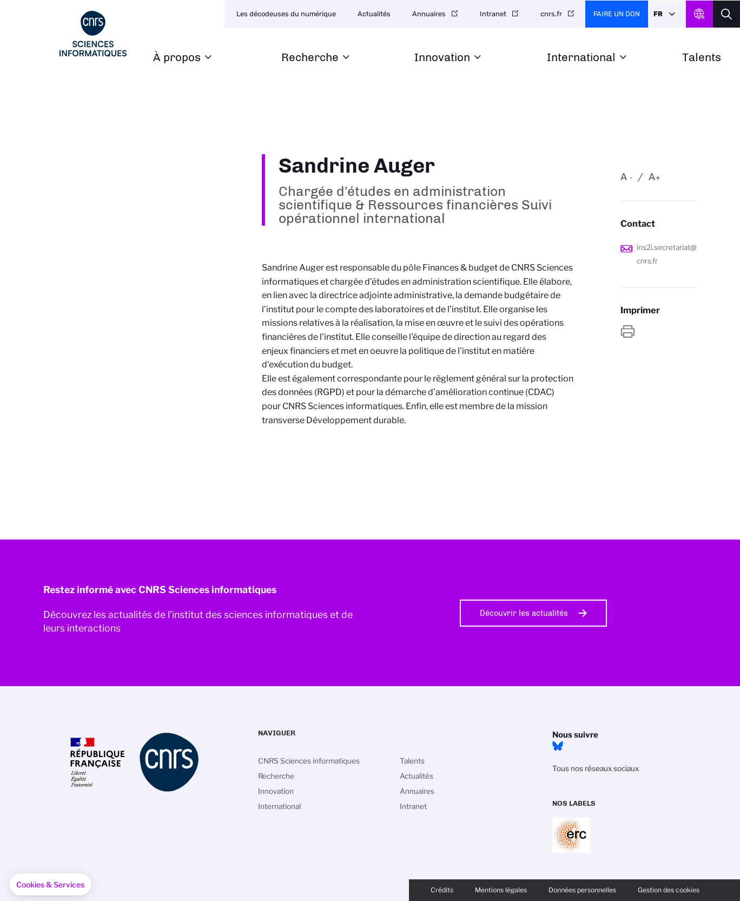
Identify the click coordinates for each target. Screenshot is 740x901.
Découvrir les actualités (524, 613)
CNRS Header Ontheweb (699, 14)
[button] (50, 884)
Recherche (310, 57)
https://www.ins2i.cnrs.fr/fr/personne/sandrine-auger (658, 331)
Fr (658, 14)
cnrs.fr (551, 14)
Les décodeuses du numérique (286, 14)
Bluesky (558, 746)
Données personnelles (582, 890)
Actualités (374, 14)
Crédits (442, 890)
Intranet (493, 14)
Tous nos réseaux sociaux (595, 768)
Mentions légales (501, 890)
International (581, 57)
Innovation (442, 57)
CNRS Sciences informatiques (309, 761)
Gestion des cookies (668, 890)
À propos (177, 57)
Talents (701, 57)
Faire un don (616, 14)
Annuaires (429, 14)
